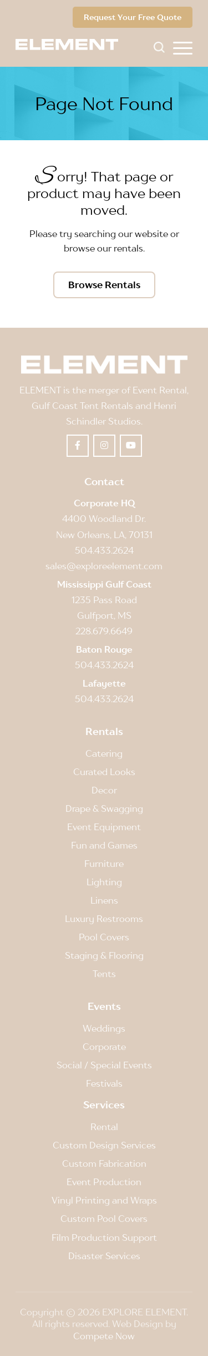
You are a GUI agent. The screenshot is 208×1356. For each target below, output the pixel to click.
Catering (104, 753)
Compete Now (104, 1336)
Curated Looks (104, 771)
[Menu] (182, 47)
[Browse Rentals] (104, 285)
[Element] (71, 44)
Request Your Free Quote (132, 17)
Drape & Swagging (104, 808)
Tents (104, 973)
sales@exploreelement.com (104, 565)
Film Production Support (104, 1237)
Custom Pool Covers (104, 1218)
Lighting (104, 881)
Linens (104, 900)
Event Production (104, 1181)
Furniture (104, 863)
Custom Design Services (104, 1145)
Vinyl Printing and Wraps (104, 1200)
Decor (104, 790)
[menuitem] (182, 47)
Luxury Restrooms (104, 918)
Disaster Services (104, 1255)
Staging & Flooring (104, 955)
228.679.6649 (104, 631)
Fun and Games (104, 845)
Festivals (104, 1083)
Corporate (104, 1046)
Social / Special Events (104, 1065)
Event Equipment (104, 826)
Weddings (104, 1028)
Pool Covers (104, 937)
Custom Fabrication (104, 1163)
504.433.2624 (104, 550)
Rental (104, 1126)
